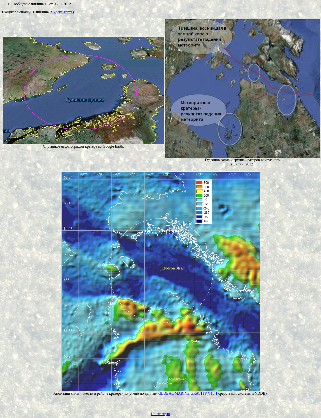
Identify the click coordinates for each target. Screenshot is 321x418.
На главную (160, 414)
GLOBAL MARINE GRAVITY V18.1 (187, 393)
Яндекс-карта (62, 12)
